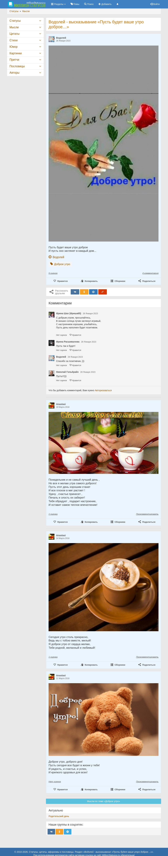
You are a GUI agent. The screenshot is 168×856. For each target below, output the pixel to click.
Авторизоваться (103, 390)
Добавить (105, 4)
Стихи (14, 40)
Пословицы (17, 66)
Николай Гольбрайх (67, 372)
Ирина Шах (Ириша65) (68, 313)
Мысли (14, 27)
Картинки (16, 53)
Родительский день (59, 816)
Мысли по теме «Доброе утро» (103, 801)
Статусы (15, 20)
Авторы (14, 72)
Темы (75, 4)
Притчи (14, 59)
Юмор (14, 46)
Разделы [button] (58, 4)
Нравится (75, 335)
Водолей (61, 38)
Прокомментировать (147, 514)
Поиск (89, 4)
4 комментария (150, 273)
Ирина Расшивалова (67, 341)
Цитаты (14, 33)
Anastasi (61, 404)
